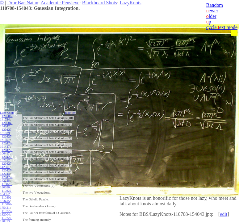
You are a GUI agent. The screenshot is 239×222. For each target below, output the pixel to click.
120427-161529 (6, 131)
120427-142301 (6, 165)
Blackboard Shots (99, 2)
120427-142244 (6, 172)
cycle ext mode (221, 27)
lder (211, 16)
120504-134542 (6, 124)
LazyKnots (130, 2)
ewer (212, 10)
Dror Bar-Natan (22, 2)
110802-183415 (6, 199)
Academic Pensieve (59, 2)
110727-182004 (6, 212)
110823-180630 (6, 185)
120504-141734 (6, 117)
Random (214, 5)
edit (223, 214)
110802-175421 (6, 206)
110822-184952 (6, 192)
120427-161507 (6, 138)
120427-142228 (6, 178)
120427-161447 (6, 145)
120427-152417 (6, 158)
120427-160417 (6, 151)
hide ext (71, 112)
